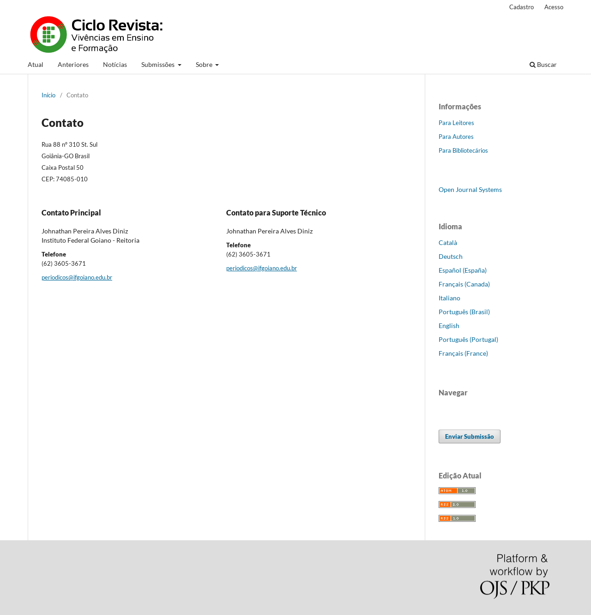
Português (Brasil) (464, 312)
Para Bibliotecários (463, 150)
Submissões (158, 64)
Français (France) (463, 353)
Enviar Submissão (469, 436)
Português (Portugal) (468, 339)
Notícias (115, 64)
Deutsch (451, 256)
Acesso (553, 7)
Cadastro (521, 7)
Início (48, 95)
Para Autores (456, 136)
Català (448, 242)
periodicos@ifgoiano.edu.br (77, 277)
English (449, 325)
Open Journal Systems (470, 189)
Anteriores (73, 64)
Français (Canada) (464, 284)
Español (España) (463, 270)
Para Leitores (456, 122)
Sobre (205, 64)
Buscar (543, 64)
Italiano (449, 298)
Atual (35, 64)
